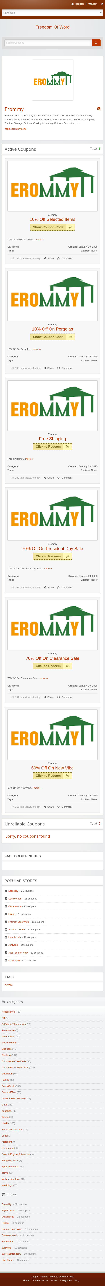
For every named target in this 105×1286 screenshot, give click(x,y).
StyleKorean (15, 898)
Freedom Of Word (52, 27)
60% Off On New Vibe (52, 768)
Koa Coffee (14, 960)
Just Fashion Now (18, 952)
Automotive (8, 1036)
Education (7, 1073)
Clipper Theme (39, 1276)
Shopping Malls (10, 1160)
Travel (5, 1172)
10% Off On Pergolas (52, 329)
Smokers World (16, 929)
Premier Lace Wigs (18, 922)
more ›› (39, 239)
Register (78, 4)
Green (5, 1117)
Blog (76, 1280)
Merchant (7, 1141)
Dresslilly (13, 890)
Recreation (8, 1148)
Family (5, 1080)
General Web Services (14, 1098)
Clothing (6, 1055)
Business (7, 1049)
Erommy (52, 215)
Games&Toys (9, 1092)
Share (49, 258)
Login (92, 4)
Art (3, 1017)
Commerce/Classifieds (14, 1061)
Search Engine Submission (16, 1154)
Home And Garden (12, 1129)
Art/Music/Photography (14, 1024)
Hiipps (11, 914)
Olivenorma (14, 906)
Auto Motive (8, 1030)
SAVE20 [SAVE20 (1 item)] (8, 985)
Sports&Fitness (10, 1166)
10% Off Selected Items (52, 219)
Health (5, 1123)
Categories (66, 1280)
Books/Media (9, 1042)
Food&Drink (8, 1086)
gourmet (6, 1111)
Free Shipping (52, 438)
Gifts (4, 1104)
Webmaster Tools (11, 1179)
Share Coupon (40, 1280)
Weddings (7, 1185)
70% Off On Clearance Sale (52, 658)
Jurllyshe (13, 945)
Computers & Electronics (15, 1067)
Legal (5, 1135)
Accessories (8, 1011)
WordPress (68, 1276)
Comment (64, 258)
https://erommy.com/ (15, 129)
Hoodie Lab (14, 937)
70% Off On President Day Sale (52, 548)
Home (26, 1280)
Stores (53, 1280)
